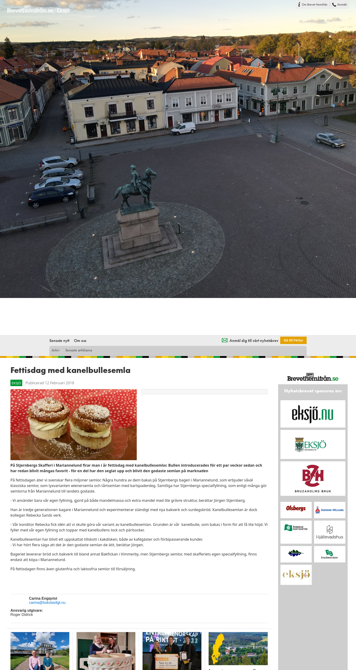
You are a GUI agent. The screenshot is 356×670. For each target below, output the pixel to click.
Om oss (80, 340)
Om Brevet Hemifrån (314, 4)
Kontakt (342, 4)
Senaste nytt (59, 340)
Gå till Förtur (293, 340)
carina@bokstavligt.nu (47, 603)
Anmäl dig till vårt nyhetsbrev (253, 340)
